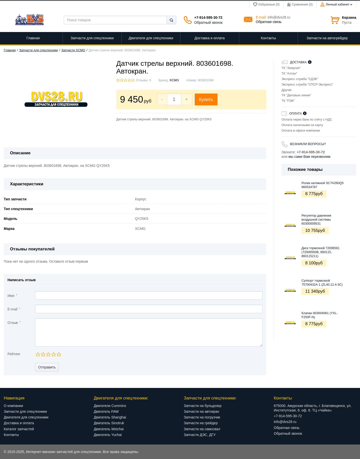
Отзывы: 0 (143, 80)
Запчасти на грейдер (201, 423)
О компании (13, 406)
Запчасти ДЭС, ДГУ (200, 435)
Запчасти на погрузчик (202, 417)
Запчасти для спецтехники (38, 50)
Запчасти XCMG (73, 50)
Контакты (11, 435)
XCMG (174, 80)
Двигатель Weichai (109, 429)
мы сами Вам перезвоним (309, 157)
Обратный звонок (208, 23)
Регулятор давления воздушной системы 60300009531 (316, 220)
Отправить (47, 367)
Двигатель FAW (106, 411)
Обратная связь (269, 22)
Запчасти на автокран (201, 411)
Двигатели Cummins (110, 406)
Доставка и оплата (19, 423)
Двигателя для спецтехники (26, 417)
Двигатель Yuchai (108, 435)
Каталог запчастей (19, 429)
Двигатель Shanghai (110, 417)
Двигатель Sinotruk (109, 423)
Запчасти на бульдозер (203, 406)
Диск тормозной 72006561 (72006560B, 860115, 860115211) (321, 252)
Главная (10, 50)
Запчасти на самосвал (202, 429)
